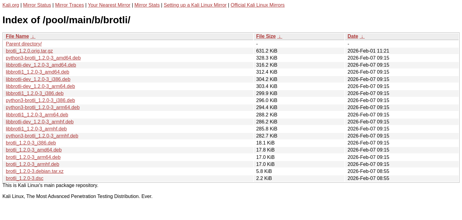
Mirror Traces (69, 5)
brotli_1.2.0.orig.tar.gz (29, 50)
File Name (17, 36)
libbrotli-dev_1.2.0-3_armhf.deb (39, 121)
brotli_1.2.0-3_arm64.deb (33, 157)
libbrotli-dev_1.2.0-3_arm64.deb (40, 86)
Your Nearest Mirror (109, 5)
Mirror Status (37, 5)
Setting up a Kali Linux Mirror (195, 5)
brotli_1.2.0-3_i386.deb (31, 142)
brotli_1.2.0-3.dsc (24, 178)
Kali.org (10, 5)
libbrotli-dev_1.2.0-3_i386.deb (38, 79)
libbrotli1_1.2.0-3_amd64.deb (37, 72)
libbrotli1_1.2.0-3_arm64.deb (37, 114)
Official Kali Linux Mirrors (258, 5)
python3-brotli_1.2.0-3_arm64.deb (43, 107)
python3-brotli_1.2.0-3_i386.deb (40, 100)
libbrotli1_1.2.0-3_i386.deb (35, 93)
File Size (266, 36)
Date (352, 36)
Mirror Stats (147, 5)
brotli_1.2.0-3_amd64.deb (34, 149)
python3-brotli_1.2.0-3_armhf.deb (42, 135)
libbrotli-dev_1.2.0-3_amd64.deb (41, 65)
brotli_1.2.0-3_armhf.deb (32, 164)
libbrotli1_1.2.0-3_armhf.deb (36, 128)
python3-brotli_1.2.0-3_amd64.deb (43, 58)
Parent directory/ (24, 43)
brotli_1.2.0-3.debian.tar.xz (35, 171)
